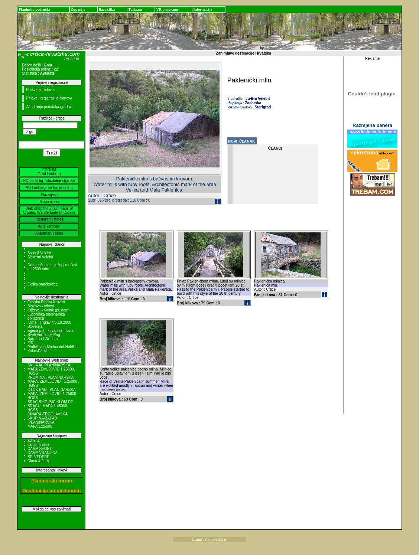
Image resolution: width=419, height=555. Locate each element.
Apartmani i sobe (49, 233)
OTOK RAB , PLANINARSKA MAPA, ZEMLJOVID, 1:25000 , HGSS (52, 394)
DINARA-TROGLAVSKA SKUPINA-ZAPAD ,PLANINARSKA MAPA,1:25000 (47, 420)
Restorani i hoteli (49, 219)
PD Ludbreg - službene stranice (49, 181)
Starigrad (263, 107)
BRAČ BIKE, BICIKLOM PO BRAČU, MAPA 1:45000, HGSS (50, 406)
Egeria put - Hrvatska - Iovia (50, 331)
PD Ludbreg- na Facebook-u (49, 188)
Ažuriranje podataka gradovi (49, 107)
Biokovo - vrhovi (40, 306)
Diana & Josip (39, 461)
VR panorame (167, 9)
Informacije (202, 9)
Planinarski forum (51, 480)
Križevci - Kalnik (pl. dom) (48, 310)
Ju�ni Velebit (258, 99)
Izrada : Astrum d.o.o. (209, 540)
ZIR (30, 343)
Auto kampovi (49, 226)
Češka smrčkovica (42, 284)
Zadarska (253, 103)
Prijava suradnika (40, 90)
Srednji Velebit (39, 253)
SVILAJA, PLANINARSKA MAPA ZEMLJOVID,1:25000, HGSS (51, 369)
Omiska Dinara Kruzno (46, 302)
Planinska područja (34, 9)
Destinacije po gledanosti (52, 490)
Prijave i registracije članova (49, 98)
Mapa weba (49, 202)
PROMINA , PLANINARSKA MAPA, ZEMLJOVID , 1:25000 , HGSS (53, 381)
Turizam (135, 9)
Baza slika (106, 9)
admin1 (33, 440)
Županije (78, 9)
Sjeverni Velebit (40, 257)
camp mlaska (38, 445)
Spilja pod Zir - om (42, 339)
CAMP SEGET (39, 449)
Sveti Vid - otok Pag (43, 335)
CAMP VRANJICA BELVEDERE (42, 455)
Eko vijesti (49, 195)
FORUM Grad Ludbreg (49, 172)
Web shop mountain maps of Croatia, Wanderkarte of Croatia (49, 210)
